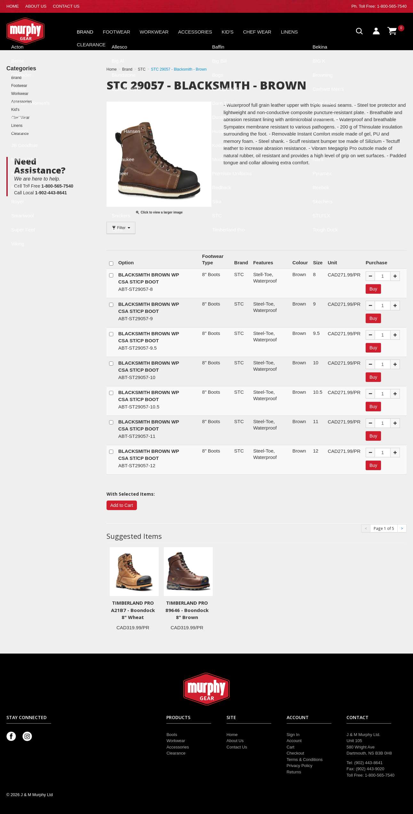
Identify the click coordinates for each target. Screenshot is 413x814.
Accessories (195, 32)
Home (232, 734)
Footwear (116, 32)
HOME (12, 6)
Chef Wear (257, 32)
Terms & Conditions (305, 759)
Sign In (293, 734)
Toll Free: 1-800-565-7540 (383, 6)
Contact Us (236, 747)
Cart (291, 747)
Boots (171, 734)
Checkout (295, 753)
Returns (294, 772)
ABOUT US (35, 6)
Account (294, 740)
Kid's (228, 32)
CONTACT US (66, 6)
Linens (289, 32)
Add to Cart (121, 505)
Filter (121, 228)
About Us (234, 740)
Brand (85, 32)
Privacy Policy (300, 765)
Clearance (91, 44)
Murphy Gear (33, 31)
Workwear (154, 32)
